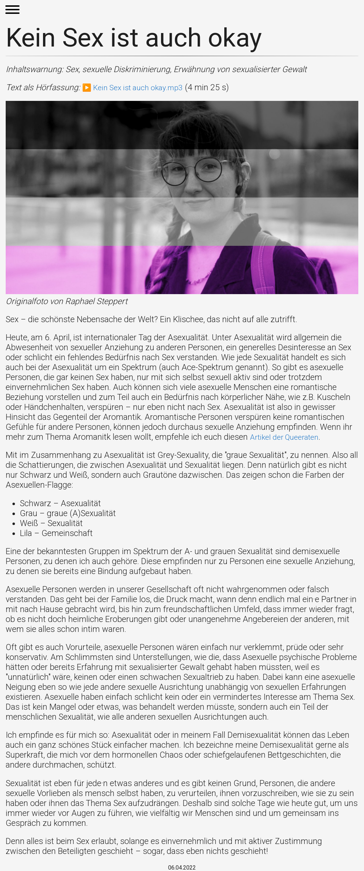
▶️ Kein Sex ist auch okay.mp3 (137, 87)
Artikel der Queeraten (288, 437)
